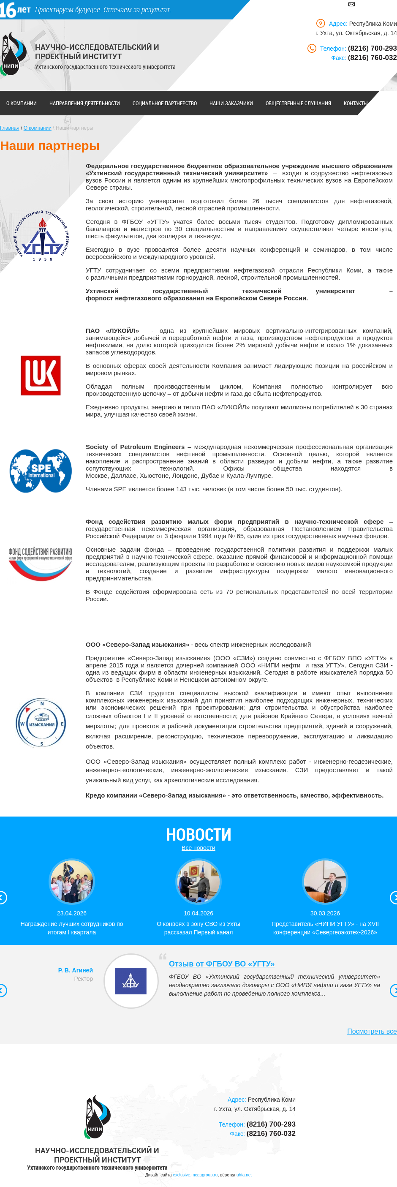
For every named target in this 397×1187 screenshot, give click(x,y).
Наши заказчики (231, 103)
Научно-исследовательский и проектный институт (97, 51)
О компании (21, 103)
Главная (9, 128)
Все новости (198, 847)
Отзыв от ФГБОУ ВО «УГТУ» (222, 964)
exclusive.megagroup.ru (195, 1175)
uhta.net (244, 1175)
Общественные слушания (298, 103)
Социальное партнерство (165, 103)
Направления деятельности (84, 103)
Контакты (356, 103)
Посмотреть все (372, 1031)
